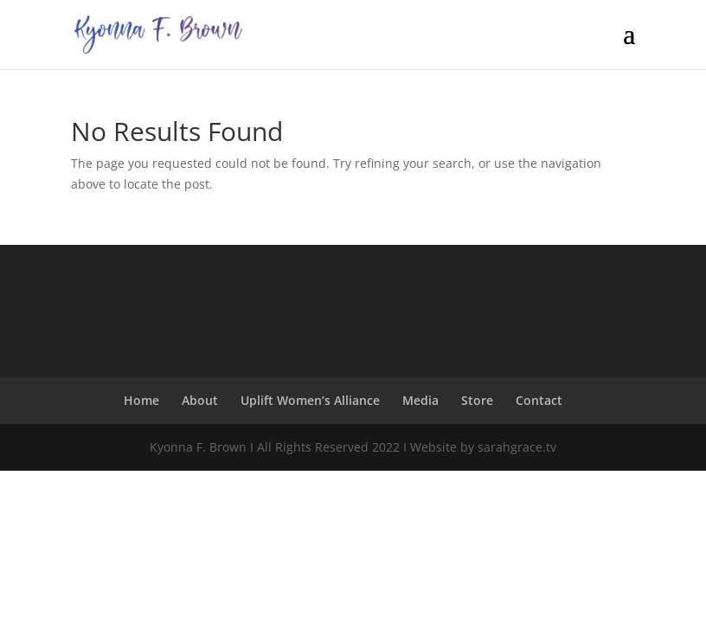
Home (141, 400)
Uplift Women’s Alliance (310, 400)
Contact (539, 400)
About (200, 400)
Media (420, 400)
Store (477, 400)
